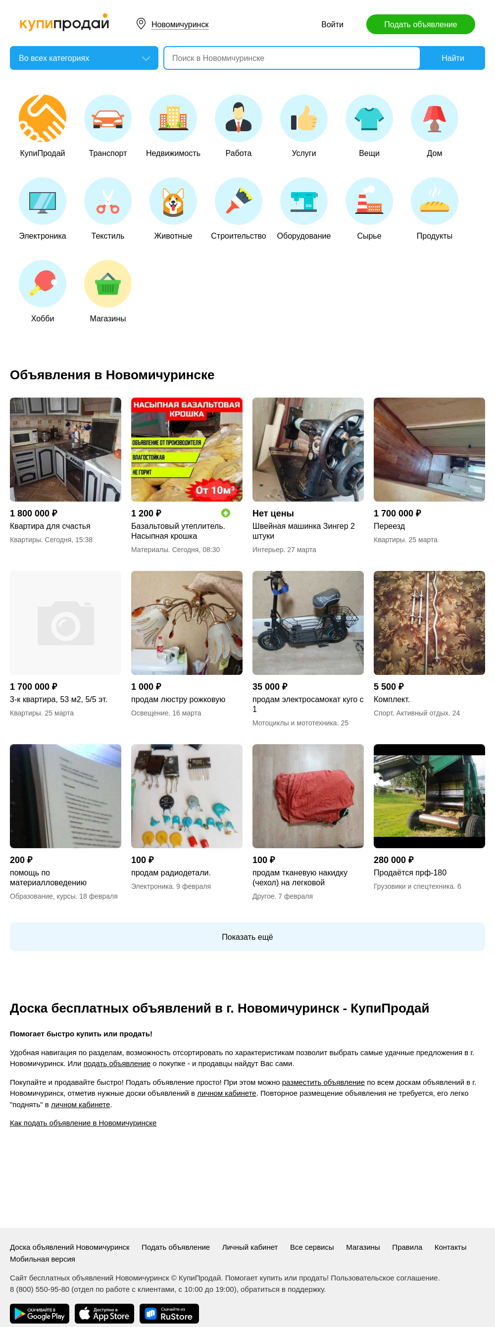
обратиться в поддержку (282, 1289)
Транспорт (108, 126)
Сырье (369, 208)
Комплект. (392, 699)
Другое (263, 896)
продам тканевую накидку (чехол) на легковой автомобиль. (299, 878)
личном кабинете (226, 1093)
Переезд (389, 526)
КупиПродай (42, 126)
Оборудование (304, 208)
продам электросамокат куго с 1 (308, 704)
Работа (238, 126)
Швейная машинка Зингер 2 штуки (303, 531)
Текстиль (108, 208)
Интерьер (268, 550)
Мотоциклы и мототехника (294, 723)
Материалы (149, 550)
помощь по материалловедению (48, 877)
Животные (173, 208)
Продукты (434, 208)
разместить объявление (323, 1082)
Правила (407, 1247)
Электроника (42, 208)
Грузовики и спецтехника (413, 886)
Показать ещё (247, 937)
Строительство (238, 208)
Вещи (369, 126)
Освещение (149, 713)
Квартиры (25, 540)
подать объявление (117, 1063)
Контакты (451, 1247)
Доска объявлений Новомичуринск (70, 1247)
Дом (434, 126)
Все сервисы (312, 1247)
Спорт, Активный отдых (411, 713)
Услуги (304, 126)
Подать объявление (420, 24)
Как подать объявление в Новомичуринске (83, 1123)
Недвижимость (173, 126)
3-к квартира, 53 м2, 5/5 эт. (58, 699)
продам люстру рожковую (178, 699)
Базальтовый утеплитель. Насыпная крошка (178, 531)
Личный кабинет (250, 1247)
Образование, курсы (43, 896)
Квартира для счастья (50, 526)
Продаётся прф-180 (410, 872)
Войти (332, 24)
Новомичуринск (179, 24)
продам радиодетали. (171, 872)
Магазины (108, 291)
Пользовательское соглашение (384, 1278)
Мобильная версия (42, 1259)
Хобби (42, 291)
